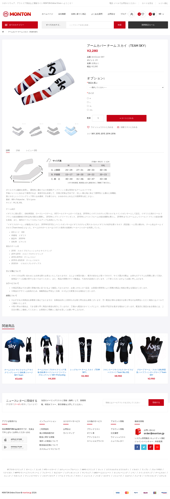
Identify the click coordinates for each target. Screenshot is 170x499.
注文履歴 (114, 433)
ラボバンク (18, 476)
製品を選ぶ (92, 83)
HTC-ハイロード (50, 469)
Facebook (137, 447)
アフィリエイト (93, 437)
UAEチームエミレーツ (102, 473)
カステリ (106, 476)
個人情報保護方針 (46, 433)
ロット (100, 469)
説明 (8, 150)
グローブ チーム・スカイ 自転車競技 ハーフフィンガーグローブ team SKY (151, 372)
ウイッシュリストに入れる (102, 127)
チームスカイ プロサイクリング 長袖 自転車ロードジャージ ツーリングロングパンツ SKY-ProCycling (52, 372)
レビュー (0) (31, 150)
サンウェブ (86, 473)
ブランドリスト (93, 429)
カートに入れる (127, 118)
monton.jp (27, 493)
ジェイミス (88, 476)
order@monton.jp (154, 433)
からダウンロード (17, 440)
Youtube (157, 447)
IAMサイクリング (88, 469)
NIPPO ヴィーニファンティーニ (27, 473)
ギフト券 (90, 433)
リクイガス (7, 473)
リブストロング (150, 476)
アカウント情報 (117, 429)
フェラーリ (46, 473)
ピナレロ (162, 476)
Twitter (144, 447)
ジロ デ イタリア (48, 476)
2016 (113, 134)
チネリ (78, 476)
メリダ (97, 476)
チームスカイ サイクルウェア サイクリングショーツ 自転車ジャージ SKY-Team (18, 372)
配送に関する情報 (46, 437)
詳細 (18, 150)
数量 (89, 118)
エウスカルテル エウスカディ (117, 469)
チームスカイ (160, 473)
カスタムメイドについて (49, 449)
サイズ (91, 93)
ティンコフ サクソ (32, 476)
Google (150, 447)
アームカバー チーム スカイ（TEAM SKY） (23, 32)
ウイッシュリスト (118, 437)
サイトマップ (68, 433)
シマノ (133, 473)
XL (89, 106)
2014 (108, 134)
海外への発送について (48, 441)
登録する (156, 402)
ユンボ (38, 469)
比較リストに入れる (129, 127)
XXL (90, 110)
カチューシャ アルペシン (69, 469)
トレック (7, 476)
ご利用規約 (44, 429)
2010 (98, 134)
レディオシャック (72, 473)
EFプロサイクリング (15, 469)
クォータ (138, 476)
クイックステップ (145, 473)
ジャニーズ (117, 476)
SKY (93, 134)
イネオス (135, 469)
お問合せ (67, 429)
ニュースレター (117, 441)
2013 (103, 134)
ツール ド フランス (65, 476)
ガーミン (29, 469)
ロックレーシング (121, 473)
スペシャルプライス (95, 441)
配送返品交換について (48, 445)
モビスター (58, 473)
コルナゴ (128, 476)
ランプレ (145, 469)
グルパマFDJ (157, 469)
